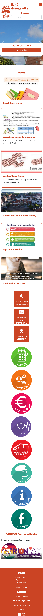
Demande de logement (21, 334)
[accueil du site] (5, 11)
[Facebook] (21, 519)
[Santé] (21, 426)
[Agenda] (21, 357)
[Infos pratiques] (21, 496)
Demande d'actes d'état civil (21, 317)
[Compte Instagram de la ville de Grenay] (16, 5)
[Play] (3, 556)
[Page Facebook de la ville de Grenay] (12, 5)
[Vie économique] (21, 403)
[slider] (16, 557)
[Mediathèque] (21, 450)
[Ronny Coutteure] (21, 473)
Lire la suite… (22, 50)
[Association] (21, 380)
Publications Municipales (21, 299)
